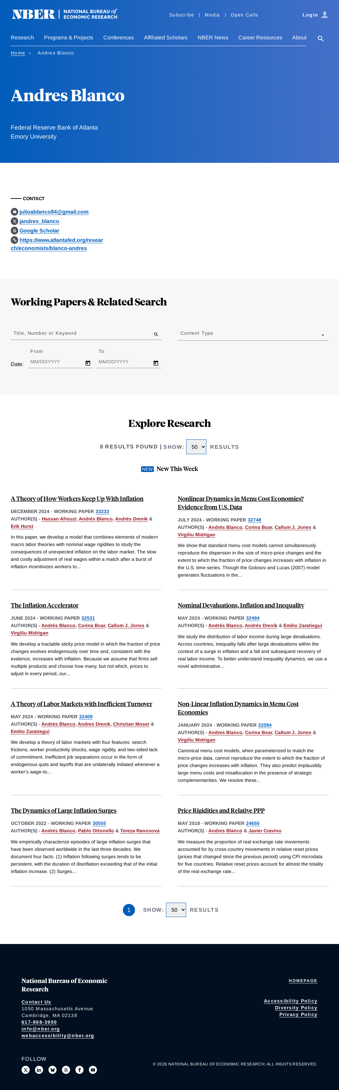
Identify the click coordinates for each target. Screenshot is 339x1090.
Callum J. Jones (293, 527)
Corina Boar (258, 527)
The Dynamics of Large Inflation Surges (63, 810)
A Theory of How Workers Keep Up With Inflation (77, 498)
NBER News (213, 37)
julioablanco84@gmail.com (54, 212)
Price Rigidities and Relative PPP (221, 810)
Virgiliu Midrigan (196, 534)
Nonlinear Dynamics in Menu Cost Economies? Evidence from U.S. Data (241, 502)
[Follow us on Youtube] (93, 1070)
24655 (253, 823)
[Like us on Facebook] (79, 1070)
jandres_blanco (39, 221)
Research (22, 37)
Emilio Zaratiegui (302, 625)
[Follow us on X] (26, 1070)
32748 (254, 519)
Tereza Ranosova (140, 830)
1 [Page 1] (129, 910)
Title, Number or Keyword (45, 333)
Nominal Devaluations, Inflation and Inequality (241, 605)
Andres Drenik (94, 724)
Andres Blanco (225, 732)
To (107, 351)
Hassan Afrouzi (59, 518)
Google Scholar (39, 230)
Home (18, 53)
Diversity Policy (296, 1007)
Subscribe (181, 14)
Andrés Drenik (131, 518)
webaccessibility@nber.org (58, 1035)
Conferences (118, 37)
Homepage (303, 980)
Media (212, 14)
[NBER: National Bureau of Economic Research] (70, 18)
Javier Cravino (264, 830)
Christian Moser (131, 724)
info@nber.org (41, 1028)
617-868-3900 (39, 1022)
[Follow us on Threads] (66, 1070)
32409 (86, 716)
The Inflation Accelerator (44, 605)
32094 (265, 725)
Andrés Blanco (96, 518)
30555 (99, 823)
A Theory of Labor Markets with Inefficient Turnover (81, 703)
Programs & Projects (68, 37)
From (42, 351)
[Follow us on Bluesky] (52, 1070)
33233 (102, 511)
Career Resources (260, 37)
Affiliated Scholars (166, 37)
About (299, 37)
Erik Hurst (22, 526)
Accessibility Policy (290, 1001)
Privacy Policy (298, 1014)
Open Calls (245, 14)
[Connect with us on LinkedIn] (39, 1070)
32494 (253, 618)
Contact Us (37, 1002)
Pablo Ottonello (96, 830)
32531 (88, 618)
